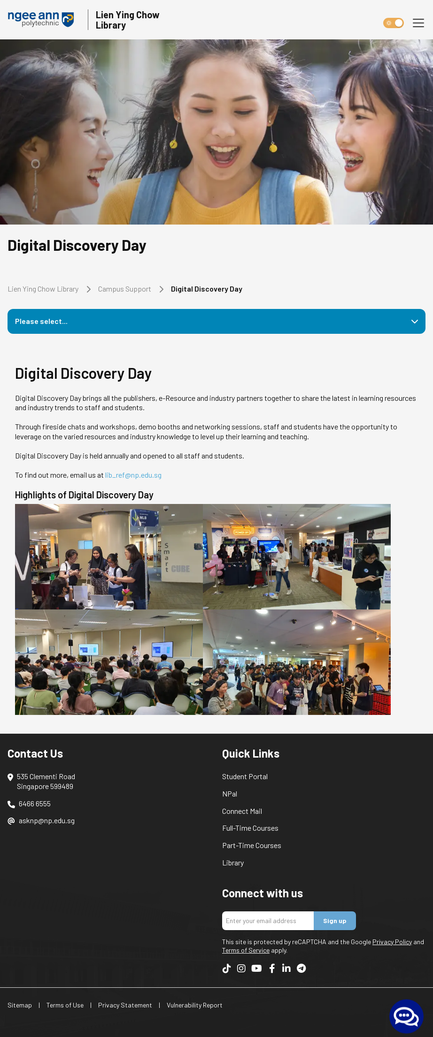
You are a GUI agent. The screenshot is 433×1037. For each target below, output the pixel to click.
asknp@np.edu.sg (47, 820)
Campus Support (124, 288)
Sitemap (20, 1005)
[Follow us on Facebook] (272, 968)
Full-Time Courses (250, 827)
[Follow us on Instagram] (241, 968)
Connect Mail (242, 810)
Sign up (335, 920)
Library (233, 862)
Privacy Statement (125, 1005)
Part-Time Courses (251, 845)
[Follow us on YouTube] (256, 968)
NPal (229, 793)
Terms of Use (65, 1005)
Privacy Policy (392, 942)
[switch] (393, 23)
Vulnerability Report (195, 1005)
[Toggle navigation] (418, 23)
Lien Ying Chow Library (43, 288)
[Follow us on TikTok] (227, 968)
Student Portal (245, 776)
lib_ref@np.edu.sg (133, 474)
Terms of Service (246, 950)
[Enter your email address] (268, 920)
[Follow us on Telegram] (301, 968)
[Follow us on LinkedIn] (286, 968)
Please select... (41, 320)
